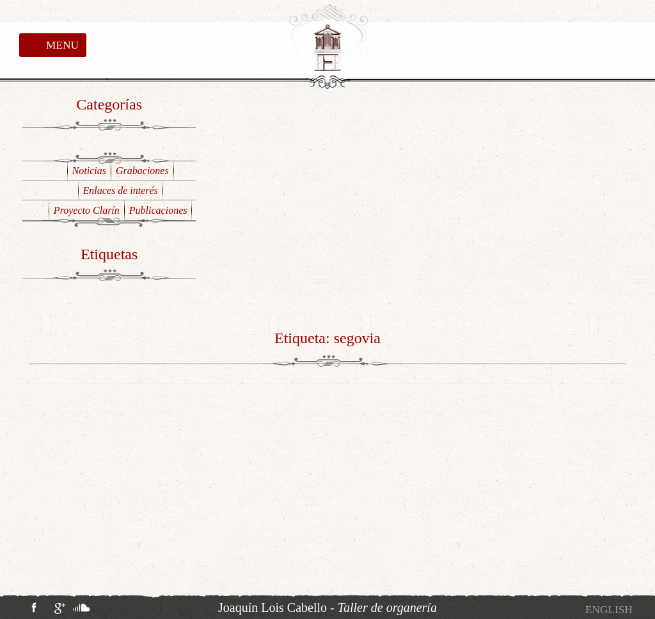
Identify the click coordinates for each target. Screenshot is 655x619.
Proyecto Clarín (87, 210)
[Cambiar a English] (609, 610)
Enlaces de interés (120, 190)
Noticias (89, 170)
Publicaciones (158, 210)
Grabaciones (142, 170)
